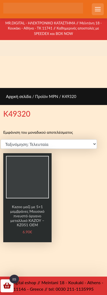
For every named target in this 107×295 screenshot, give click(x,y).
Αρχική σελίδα (18, 96)
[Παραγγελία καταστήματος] (49, 144)
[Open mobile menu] (98, 9)
